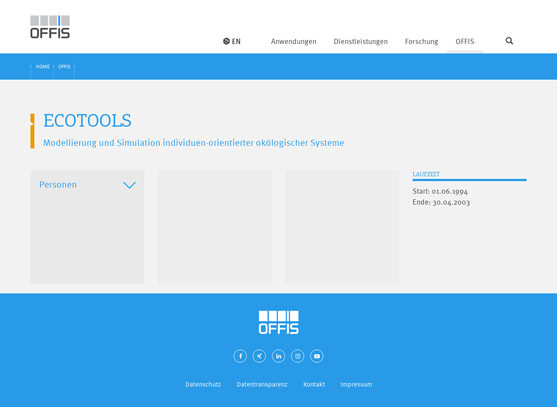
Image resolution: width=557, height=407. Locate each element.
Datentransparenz (262, 384)
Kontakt (314, 384)
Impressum (356, 384)
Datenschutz (203, 384)
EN (232, 41)
